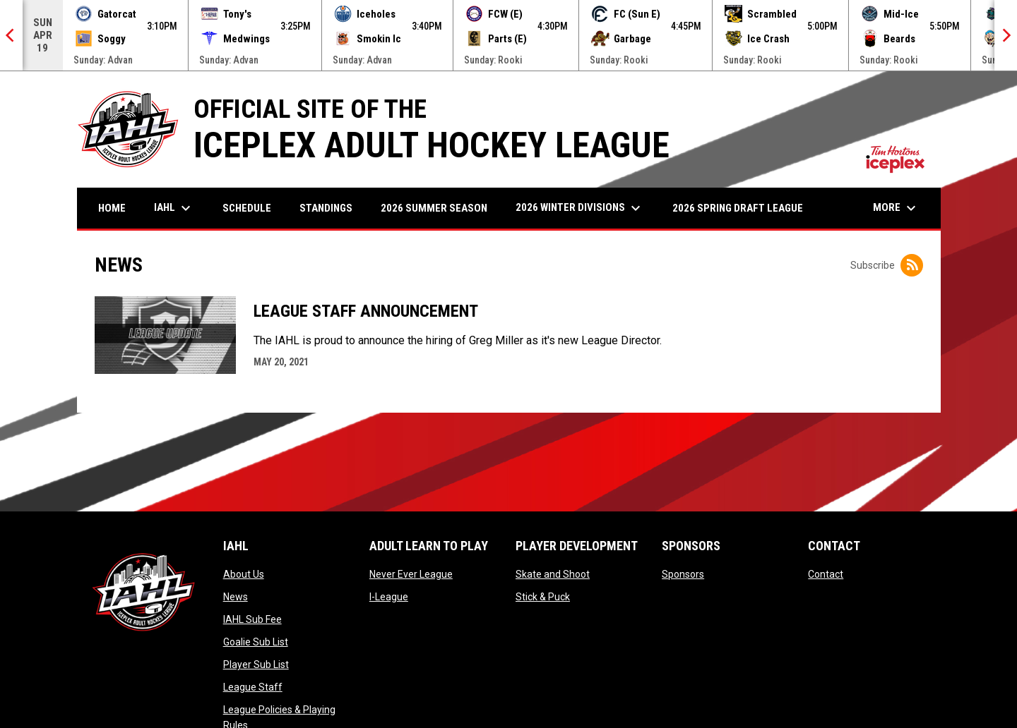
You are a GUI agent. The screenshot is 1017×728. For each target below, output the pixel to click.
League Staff (252, 687)
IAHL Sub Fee (252, 619)
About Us (243, 574)
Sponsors (683, 574)
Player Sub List (256, 664)
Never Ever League (411, 574)
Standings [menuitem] (325, 208)
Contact (825, 574)
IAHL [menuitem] (174, 208)
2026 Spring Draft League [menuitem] (737, 208)
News (235, 596)
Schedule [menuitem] (246, 208)
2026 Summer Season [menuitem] (434, 208)
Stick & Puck (543, 596)
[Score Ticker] (508, 35)
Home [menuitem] (112, 208)
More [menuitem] (896, 208)
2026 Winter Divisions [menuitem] (580, 208)
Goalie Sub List (255, 642)
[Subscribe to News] (911, 265)
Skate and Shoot (553, 574)
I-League (388, 596)
